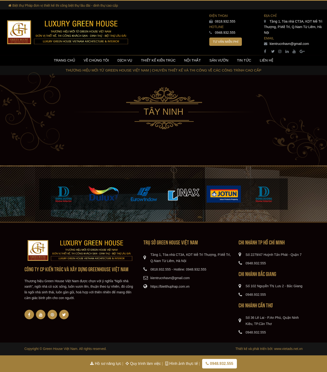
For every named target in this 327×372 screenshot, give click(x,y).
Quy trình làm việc (144, 364)
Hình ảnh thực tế (182, 364)
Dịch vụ (124, 60)
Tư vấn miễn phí (225, 41)
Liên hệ (266, 60)
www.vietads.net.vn (288, 349)
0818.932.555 (222, 21)
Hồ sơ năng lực (106, 364)
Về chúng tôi (96, 60)
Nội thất (192, 60)
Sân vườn (218, 60)
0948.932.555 (222, 32)
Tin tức (244, 60)
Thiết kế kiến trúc (158, 60)
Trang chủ (64, 60)
